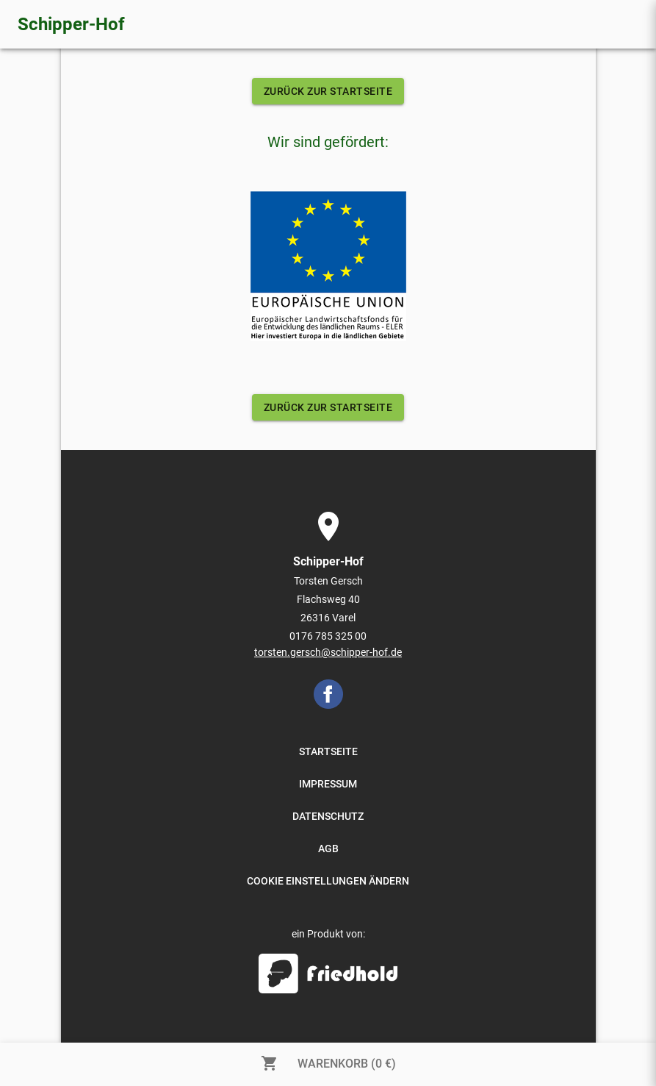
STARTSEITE (328, 751)
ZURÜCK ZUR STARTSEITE (328, 91)
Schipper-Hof (71, 24)
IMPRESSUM (328, 784)
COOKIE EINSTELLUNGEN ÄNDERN (328, 881)
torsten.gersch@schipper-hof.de (328, 652)
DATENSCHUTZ (328, 816)
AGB (328, 848)
